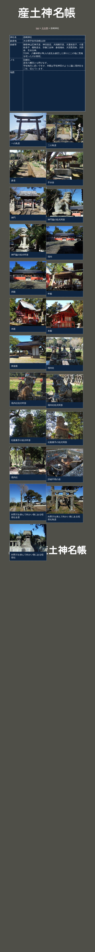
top (37, 28)
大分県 (45, 28)
